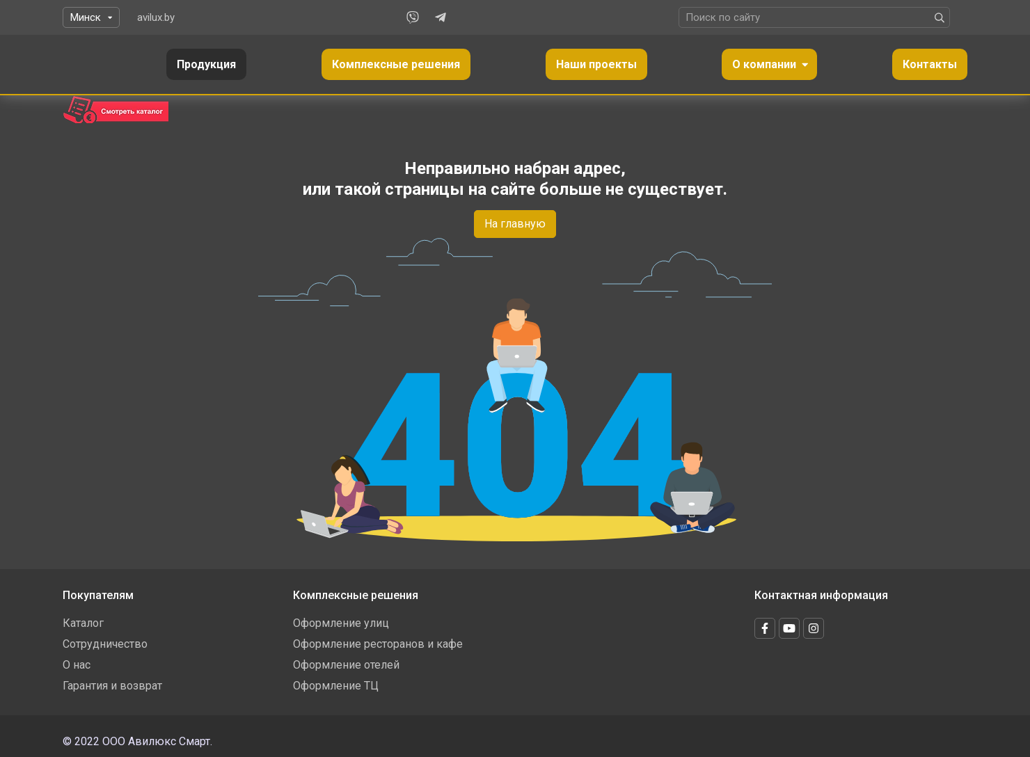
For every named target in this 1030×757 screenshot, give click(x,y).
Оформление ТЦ (336, 685)
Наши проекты (596, 64)
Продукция (206, 64)
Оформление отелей (346, 664)
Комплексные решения (396, 64)
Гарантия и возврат (112, 685)
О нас (76, 664)
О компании (764, 64)
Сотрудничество (105, 644)
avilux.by (156, 17)
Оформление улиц (341, 623)
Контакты (930, 64)
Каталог (83, 623)
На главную (515, 223)
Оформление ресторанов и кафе (378, 644)
